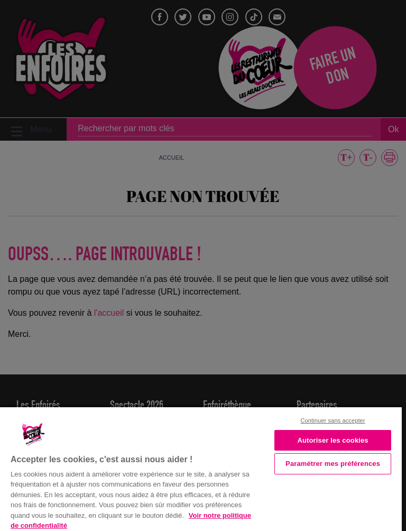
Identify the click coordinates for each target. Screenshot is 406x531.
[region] (201, 468)
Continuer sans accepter (333, 420)
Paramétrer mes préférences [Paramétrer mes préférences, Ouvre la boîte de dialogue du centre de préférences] (332, 464)
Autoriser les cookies (332, 440)
